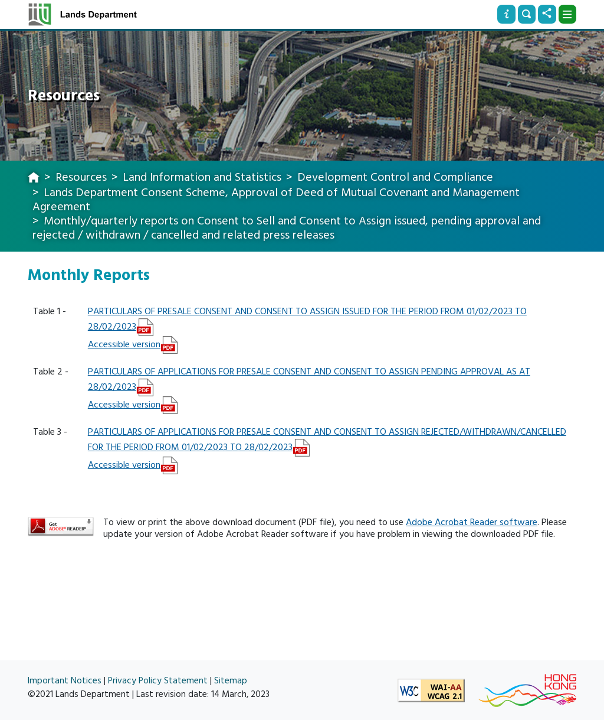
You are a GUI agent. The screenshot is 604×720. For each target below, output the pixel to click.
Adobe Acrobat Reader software (471, 522)
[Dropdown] (567, 14)
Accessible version (124, 344)
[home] (34, 178)
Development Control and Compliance (395, 177)
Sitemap (230, 681)
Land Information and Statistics (202, 177)
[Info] (506, 14)
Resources (81, 177)
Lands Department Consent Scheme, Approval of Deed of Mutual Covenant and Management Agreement (276, 199)
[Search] (527, 14)
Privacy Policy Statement (158, 681)
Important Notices (64, 681)
